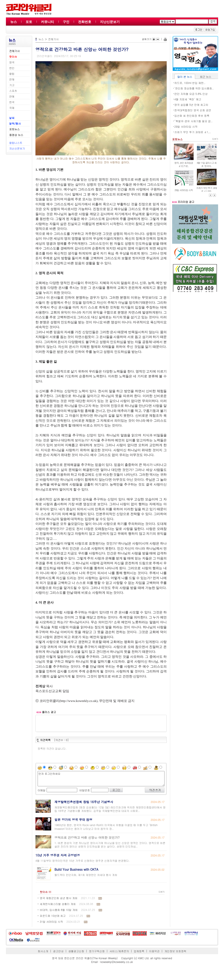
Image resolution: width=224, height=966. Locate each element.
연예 (11, 96)
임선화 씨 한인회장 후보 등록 (191, 115)
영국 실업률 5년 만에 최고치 (191, 104)
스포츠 (13, 90)
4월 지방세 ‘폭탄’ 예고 (187, 99)
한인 (11, 68)
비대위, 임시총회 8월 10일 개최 (59, 910)
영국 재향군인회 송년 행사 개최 (58, 898)
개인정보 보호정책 (175, 951)
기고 (11, 85)
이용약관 (154, 951)
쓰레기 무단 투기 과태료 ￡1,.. (192, 132)
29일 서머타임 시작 (186, 126)
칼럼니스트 (15, 142)
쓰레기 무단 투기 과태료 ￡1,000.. (206, 189)
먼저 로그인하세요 (101, 778)
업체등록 (139, 951)
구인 (66, 22)
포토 (29, 22)
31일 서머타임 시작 (51, 921)
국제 (11, 108)
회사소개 (43, 951)
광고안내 (58, 951)
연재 (11, 79)
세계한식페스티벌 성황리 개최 (58, 904)
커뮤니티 (47, 22)
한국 (11, 102)
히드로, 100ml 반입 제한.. (189, 83)
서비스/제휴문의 (119, 951)
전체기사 (53, 39)
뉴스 (13, 22)
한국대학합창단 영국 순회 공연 (192, 110)
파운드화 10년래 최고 (53, 915)
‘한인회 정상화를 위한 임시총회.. (194, 88)
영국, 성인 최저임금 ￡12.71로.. (183, 164)
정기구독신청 (97, 951)
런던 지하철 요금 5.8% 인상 (191, 94)
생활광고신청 (76, 951)
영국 (11, 62)
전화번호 (84, 22)
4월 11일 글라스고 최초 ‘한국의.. (207, 164)
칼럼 (11, 73)
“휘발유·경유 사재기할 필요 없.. (193, 121)
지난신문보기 (110, 22)
